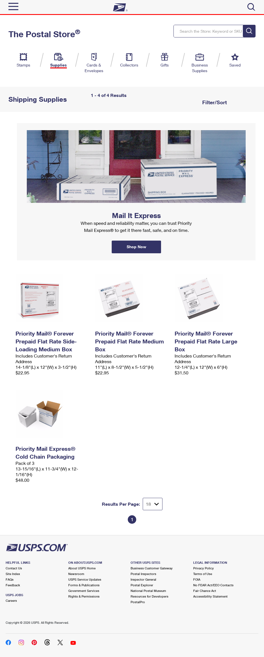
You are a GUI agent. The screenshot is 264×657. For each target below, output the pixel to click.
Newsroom (76, 574)
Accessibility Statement (210, 596)
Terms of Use (202, 574)
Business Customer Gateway (152, 568)
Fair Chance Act (204, 590)
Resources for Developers (149, 596)
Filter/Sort (214, 102)
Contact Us (14, 568)
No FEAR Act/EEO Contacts (213, 585)
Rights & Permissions (84, 596)
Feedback (13, 585)
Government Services (83, 590)
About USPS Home (82, 568)
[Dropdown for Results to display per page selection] (152, 504)
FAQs (10, 579)
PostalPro (138, 602)
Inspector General (143, 579)
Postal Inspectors (143, 574)
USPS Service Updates (84, 579)
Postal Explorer (142, 585)
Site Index (13, 574)
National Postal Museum (148, 590)
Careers (11, 600)
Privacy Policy (203, 568)
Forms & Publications (84, 585)
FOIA (196, 579)
